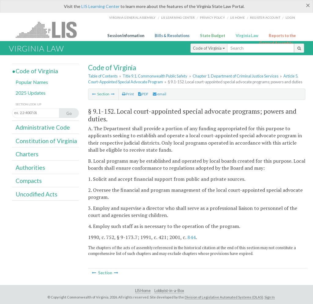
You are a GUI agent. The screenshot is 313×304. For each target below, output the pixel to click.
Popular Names (32, 82)
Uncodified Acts (36, 194)
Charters (27, 154)
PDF (143, 94)
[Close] (308, 5)
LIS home (237, 17)
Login (290, 17)
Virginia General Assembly (132, 17)
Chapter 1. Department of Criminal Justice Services (235, 76)
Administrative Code (43, 127)
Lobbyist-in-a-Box (169, 290)
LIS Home (143, 290)
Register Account (265, 17)
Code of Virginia (209, 48)
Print (128, 94)
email (159, 94)
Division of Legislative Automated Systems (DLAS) (224, 297)
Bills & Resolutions (172, 35)
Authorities (30, 167)
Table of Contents (103, 76)
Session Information (125, 35)
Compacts (29, 180)
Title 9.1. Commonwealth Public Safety (155, 76)
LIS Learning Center (100, 6)
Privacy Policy (212, 17)
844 (191, 237)
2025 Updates (31, 93)
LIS (50, 29)
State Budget (212, 35)
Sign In (269, 297)
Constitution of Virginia (46, 140)
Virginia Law (247, 35)
